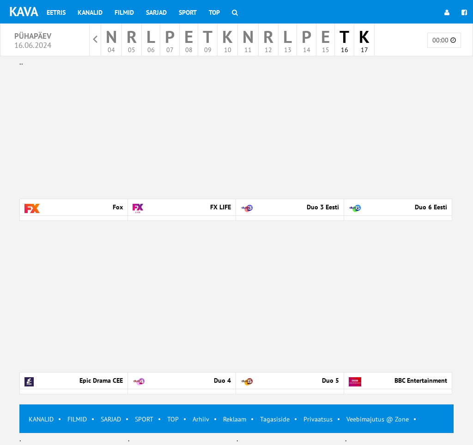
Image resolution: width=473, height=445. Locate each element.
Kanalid (90, 12)
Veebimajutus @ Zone (377, 419)
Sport (188, 12)
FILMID (77, 419)
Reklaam (234, 419)
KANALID (41, 419)
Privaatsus (318, 419)
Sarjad (156, 12)
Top (214, 12)
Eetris (56, 12)
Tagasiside (275, 419)
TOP (173, 419)
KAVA (23, 11)
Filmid (124, 12)
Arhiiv (201, 419)
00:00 (444, 40)
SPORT (144, 419)
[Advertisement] (236, 132)
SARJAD (111, 419)
